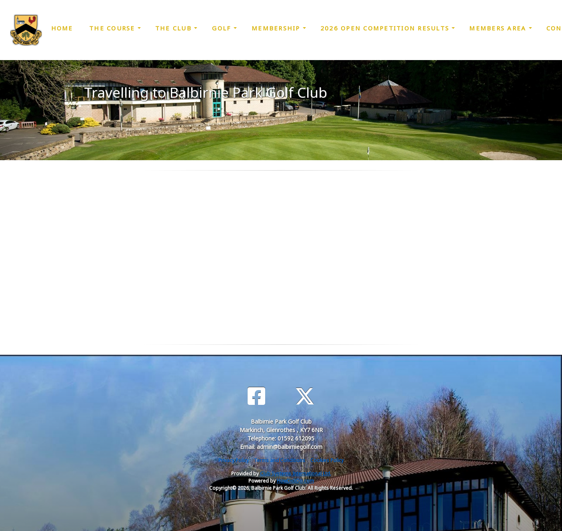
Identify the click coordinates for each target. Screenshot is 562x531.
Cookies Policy (327, 460)
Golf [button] (222, 28)
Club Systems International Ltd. (295, 473)
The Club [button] (174, 28)
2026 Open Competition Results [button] (386, 28)
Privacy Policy (233, 460)
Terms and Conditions (279, 460)
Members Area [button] (498, 28)
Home (62, 28)
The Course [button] (113, 28)
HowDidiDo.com (295, 480)
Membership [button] (277, 28)
